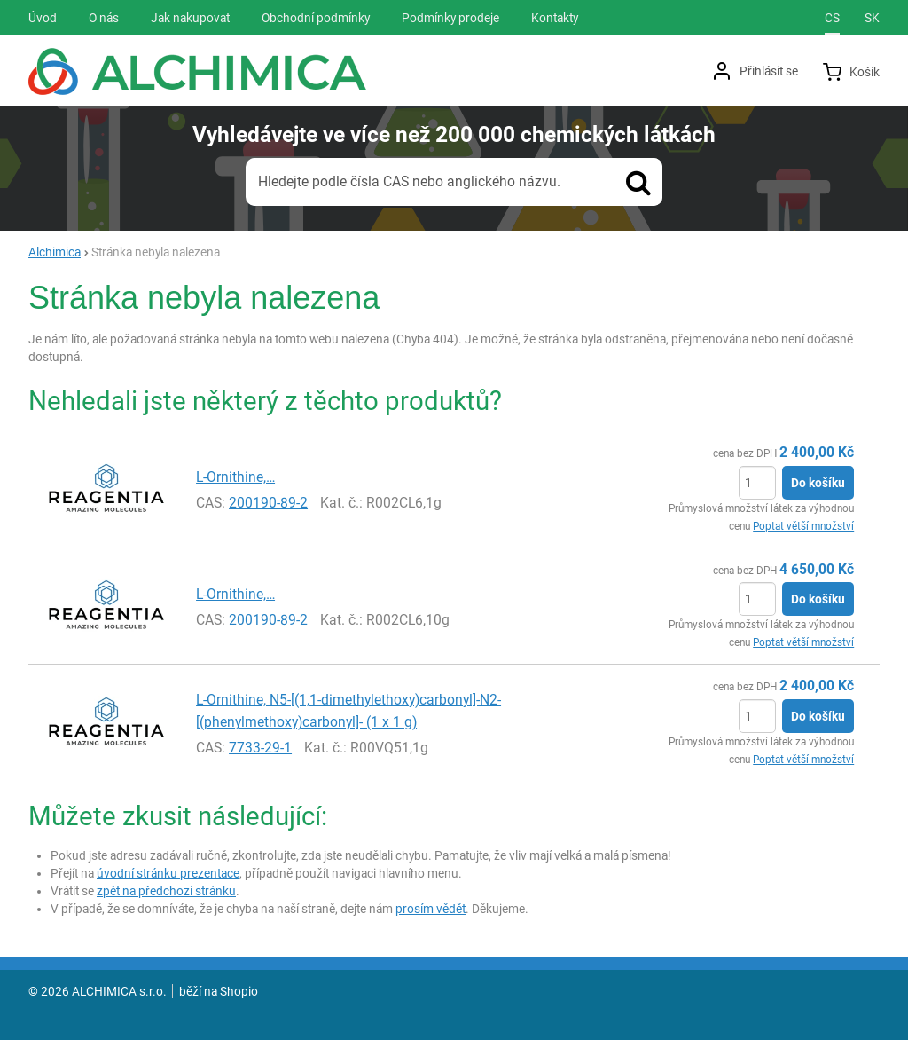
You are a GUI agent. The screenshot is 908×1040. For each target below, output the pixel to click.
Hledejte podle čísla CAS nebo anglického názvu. (409, 181)
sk (872, 18)
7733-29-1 (260, 747)
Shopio (239, 991)
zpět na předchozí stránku (166, 891)
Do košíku (818, 483)
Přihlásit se (769, 71)
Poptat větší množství (803, 526)
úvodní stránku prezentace (168, 873)
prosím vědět (430, 909)
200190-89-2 (268, 502)
